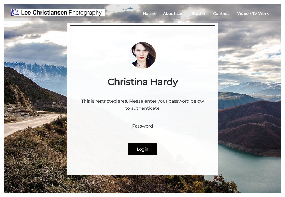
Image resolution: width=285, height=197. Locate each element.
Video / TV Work (253, 13)
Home (149, 13)
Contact (221, 13)
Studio (198, 13)
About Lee (173, 13)
